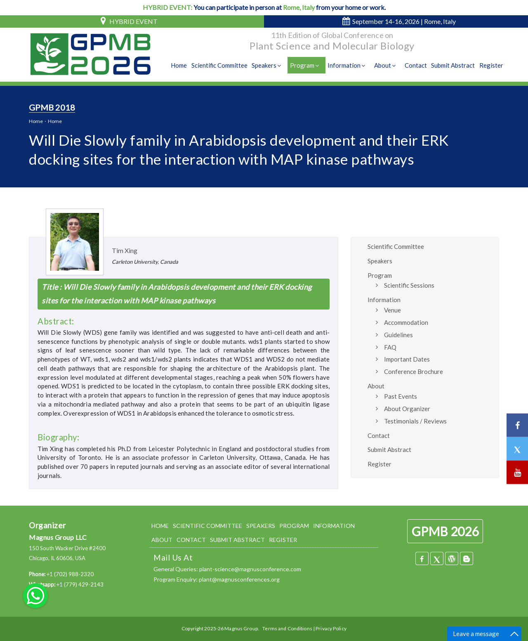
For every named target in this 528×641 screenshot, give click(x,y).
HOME (160, 525)
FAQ (390, 347)
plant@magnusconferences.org (239, 579)
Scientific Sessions (409, 285)
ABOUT (161, 539)
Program (306, 65)
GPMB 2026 (445, 531)
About (386, 65)
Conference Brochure (413, 371)
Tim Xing (124, 250)
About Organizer (407, 408)
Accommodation (406, 322)
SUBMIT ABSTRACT (237, 539)
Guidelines (398, 334)
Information (348, 65)
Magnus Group (240, 628)
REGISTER (283, 539)
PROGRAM (294, 525)
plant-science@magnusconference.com (250, 568)
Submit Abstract (453, 65)
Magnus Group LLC (58, 537)
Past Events (400, 396)
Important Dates (407, 359)
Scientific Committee (221, 65)
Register (491, 65)
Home (180, 65)
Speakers (269, 65)
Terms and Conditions (287, 628)
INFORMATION (334, 525)
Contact (416, 65)
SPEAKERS (260, 525)
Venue (392, 310)
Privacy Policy (331, 628)
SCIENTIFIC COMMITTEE (207, 525)
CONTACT (191, 539)
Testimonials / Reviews (415, 421)
